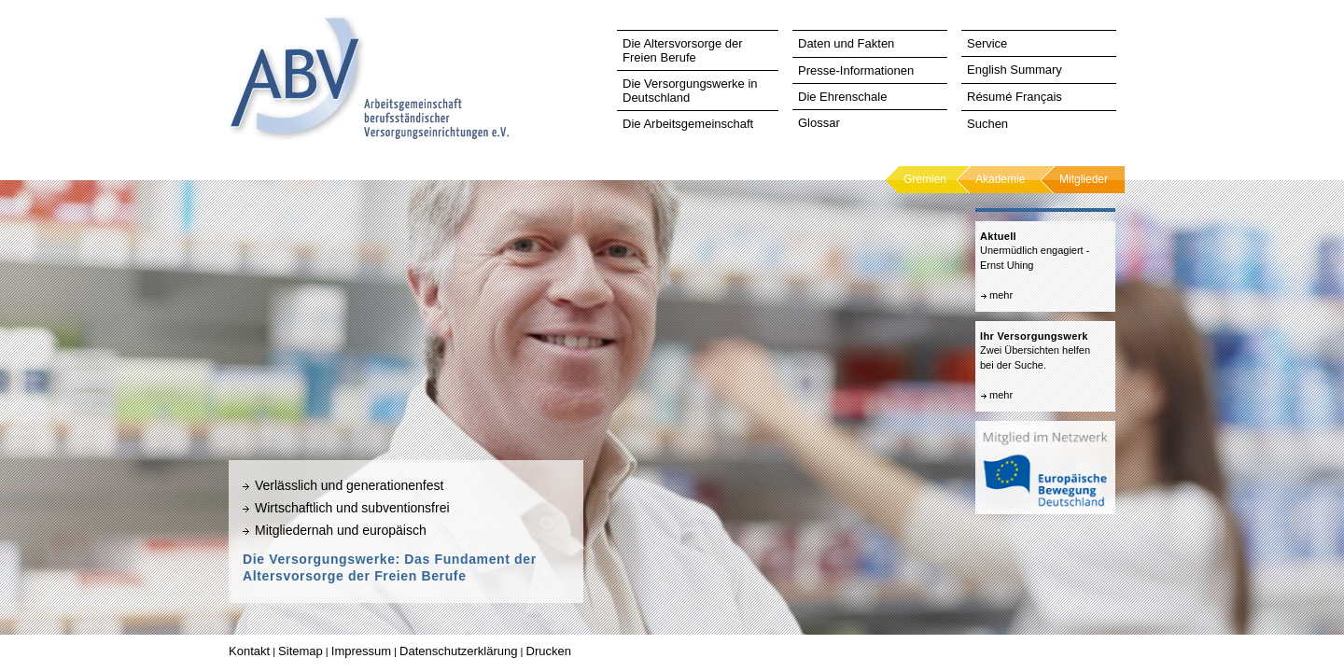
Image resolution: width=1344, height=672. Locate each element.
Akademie (1000, 179)
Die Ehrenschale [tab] (842, 97)
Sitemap (300, 651)
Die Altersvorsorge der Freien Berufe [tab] (683, 50)
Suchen (987, 124)
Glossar (819, 123)
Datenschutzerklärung (458, 651)
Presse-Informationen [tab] (856, 70)
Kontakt (249, 651)
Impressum (361, 651)
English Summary (1014, 70)
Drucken (548, 651)
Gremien (924, 179)
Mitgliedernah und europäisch (341, 530)
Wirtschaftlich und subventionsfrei (352, 507)
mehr (1001, 295)
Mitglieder (1083, 179)
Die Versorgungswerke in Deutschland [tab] (690, 91)
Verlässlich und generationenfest (349, 485)
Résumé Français (1014, 97)
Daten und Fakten (846, 43)
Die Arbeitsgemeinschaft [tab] (688, 124)
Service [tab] (987, 43)
